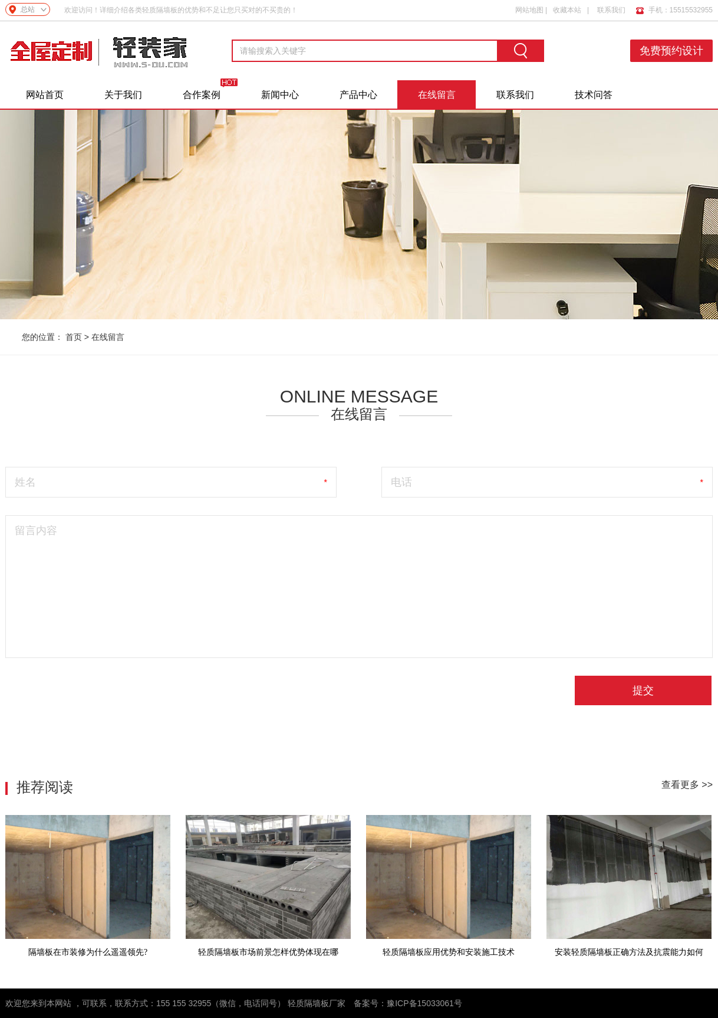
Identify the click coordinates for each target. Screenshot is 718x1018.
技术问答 (593, 95)
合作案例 (201, 95)
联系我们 (611, 10)
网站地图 (529, 10)
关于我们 (123, 95)
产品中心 (358, 95)
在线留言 (437, 95)
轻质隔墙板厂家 (316, 1003)
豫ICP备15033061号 (424, 1003)
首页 (73, 337)
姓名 (25, 482)
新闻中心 (280, 95)
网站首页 (45, 95)
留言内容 (36, 530)
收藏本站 (567, 10)
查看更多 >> (687, 785)
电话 (401, 482)
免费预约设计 (671, 51)
